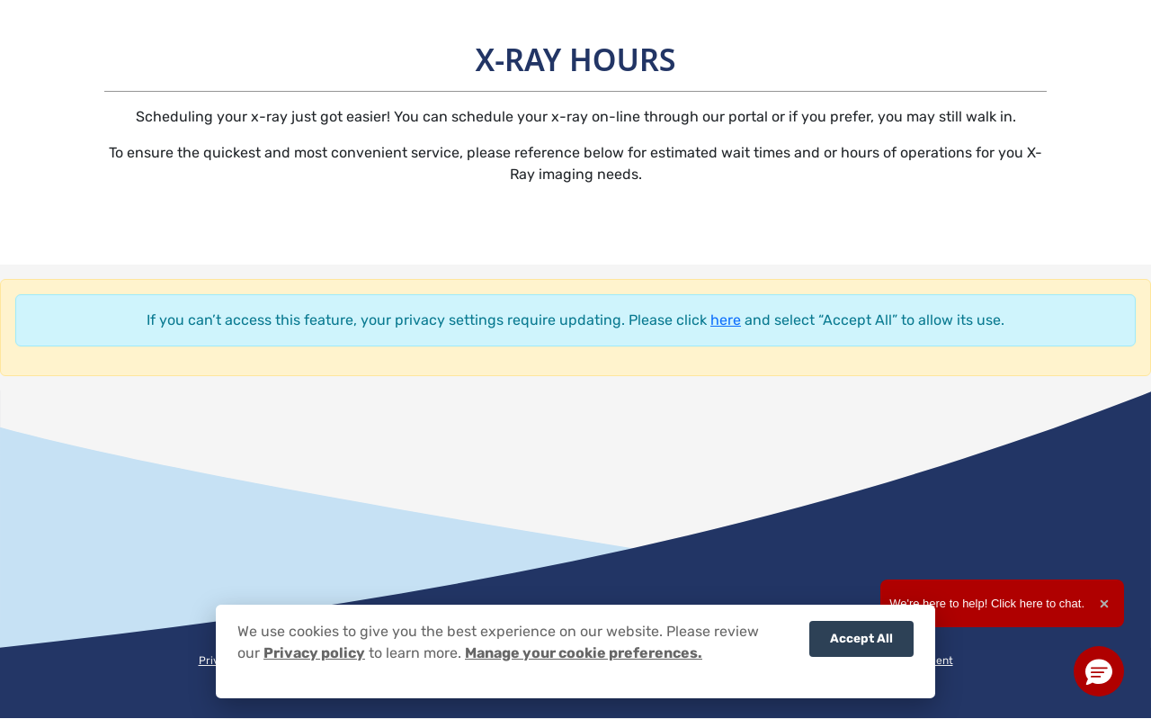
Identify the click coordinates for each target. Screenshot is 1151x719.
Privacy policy (314, 652)
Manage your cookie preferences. (583, 652)
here (725, 319)
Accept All (861, 638)
